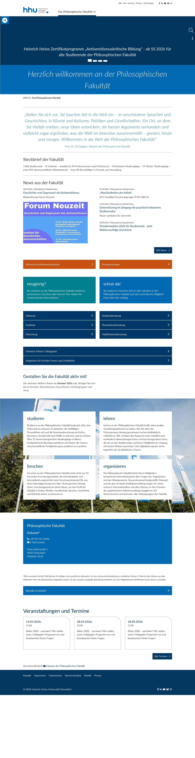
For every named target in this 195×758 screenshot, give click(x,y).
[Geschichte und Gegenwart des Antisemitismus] (59, 215)
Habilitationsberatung (135, 388)
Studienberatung (135, 369)
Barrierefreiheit (73, 738)
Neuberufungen (135, 264)
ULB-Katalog (148, 3)
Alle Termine (162, 719)
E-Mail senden (36, 605)
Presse (97, 738)
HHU (25, 97)
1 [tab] (90, 60)
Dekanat (59, 369)
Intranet (131, 3)
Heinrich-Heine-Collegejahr (97, 405)
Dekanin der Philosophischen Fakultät (64, 729)
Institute (59, 379)
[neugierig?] (59, 317)
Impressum (40, 738)
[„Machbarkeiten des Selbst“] (136, 193)
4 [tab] (105, 61)
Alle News (163, 250)
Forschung (59, 388)
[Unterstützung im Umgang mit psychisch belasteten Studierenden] (136, 210)
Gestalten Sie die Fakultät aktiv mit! (55, 430)
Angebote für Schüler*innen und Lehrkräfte (97, 414)
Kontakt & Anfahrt (97, 653)
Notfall (87, 738)
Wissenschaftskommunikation (59, 264)
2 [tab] (95, 61)
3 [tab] (100, 61)
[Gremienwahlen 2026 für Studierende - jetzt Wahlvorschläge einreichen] (136, 226)
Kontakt (27, 738)
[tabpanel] (97, 40)
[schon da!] (136, 317)
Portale (139, 3)
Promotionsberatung (135, 379)
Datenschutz (55, 738)
